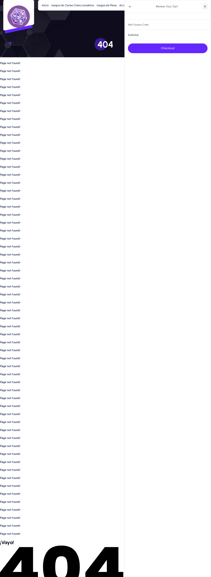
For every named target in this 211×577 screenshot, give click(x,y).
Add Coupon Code (138, 24)
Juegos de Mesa (106, 5)
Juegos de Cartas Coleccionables (72, 5)
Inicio (45, 5)
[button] (129, 6)
